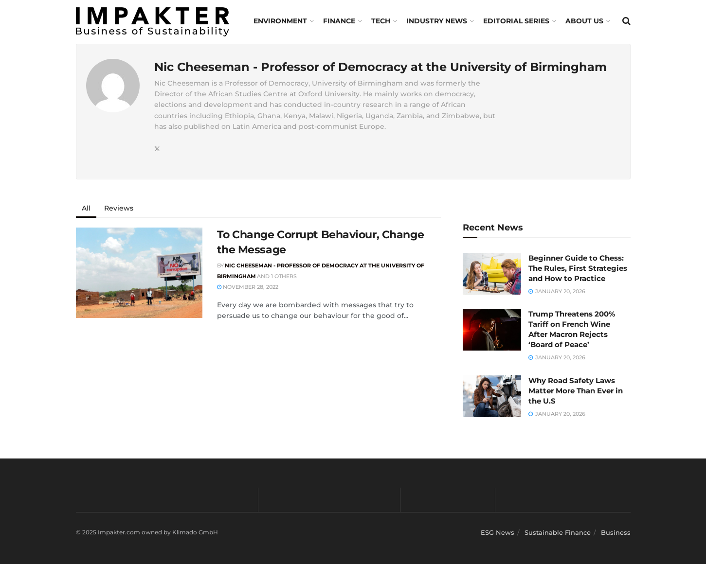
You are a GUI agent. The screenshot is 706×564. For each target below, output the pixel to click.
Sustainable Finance (558, 532)
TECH (380, 21)
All (86, 208)
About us (584, 21)
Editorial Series (516, 21)
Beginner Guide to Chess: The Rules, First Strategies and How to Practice (577, 268)
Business (616, 532)
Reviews (118, 208)
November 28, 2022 (247, 286)
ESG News (497, 532)
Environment (280, 21)
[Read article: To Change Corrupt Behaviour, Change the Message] (139, 273)
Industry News (436, 21)
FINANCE (339, 21)
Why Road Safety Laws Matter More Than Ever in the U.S (575, 390)
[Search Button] (626, 21)
